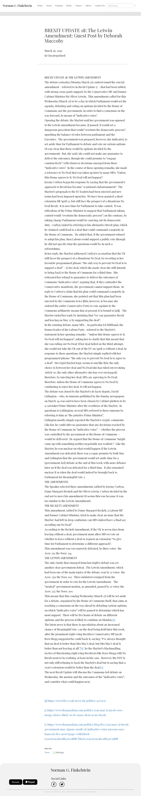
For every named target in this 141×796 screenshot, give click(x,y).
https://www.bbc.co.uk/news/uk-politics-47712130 (77, 700)
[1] (114, 620)
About (49, 5)
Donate (16, 782)
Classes (78, 5)
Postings (59, 5)
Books (69, 5)
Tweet (47, 752)
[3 (46, 724)
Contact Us (100, 5)
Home (40, 5)
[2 (46, 710)
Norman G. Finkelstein (17, 6)
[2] (82, 648)
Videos (88, 5)
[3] (101, 667)
